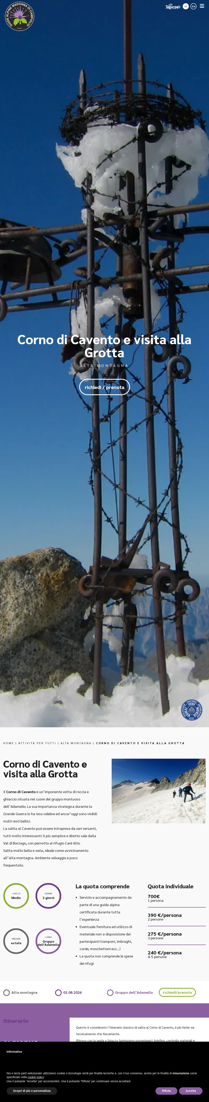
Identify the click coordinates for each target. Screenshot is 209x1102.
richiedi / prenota (104, 387)
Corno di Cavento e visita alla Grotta (140, 743)
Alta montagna (76, 743)
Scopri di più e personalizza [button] (32, 1090)
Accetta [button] (191, 1090)
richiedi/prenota (177, 992)
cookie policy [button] (36, 1077)
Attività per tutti (37, 743)
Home (8, 743)
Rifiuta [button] (166, 1090)
